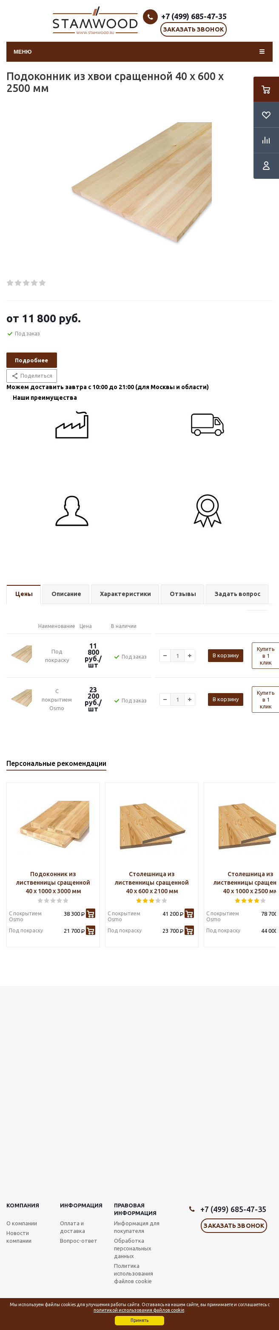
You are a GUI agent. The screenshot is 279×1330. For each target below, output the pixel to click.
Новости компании (18, 1237)
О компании (21, 1223)
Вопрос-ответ (78, 1241)
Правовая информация (135, 1209)
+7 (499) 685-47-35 (194, 16)
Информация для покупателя (136, 1227)
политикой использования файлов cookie (139, 1310)
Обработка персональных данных (132, 1248)
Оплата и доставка (72, 1227)
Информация (81, 1205)
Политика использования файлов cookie (133, 1273)
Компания (22, 1205)
